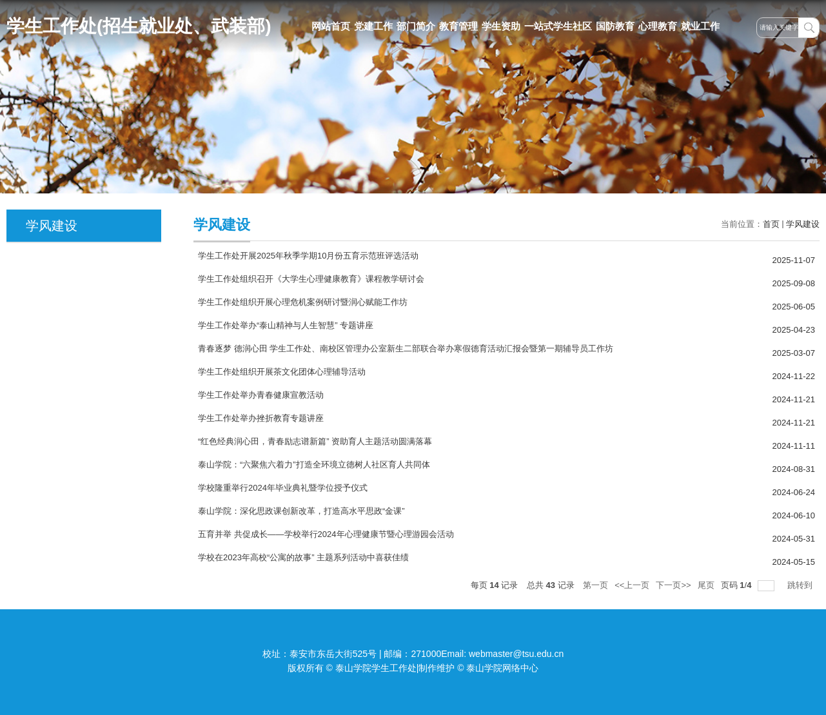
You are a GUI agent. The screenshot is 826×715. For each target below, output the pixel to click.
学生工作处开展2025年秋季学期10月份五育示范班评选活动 (308, 255)
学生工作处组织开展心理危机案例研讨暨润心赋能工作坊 (303, 302)
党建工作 (373, 26)
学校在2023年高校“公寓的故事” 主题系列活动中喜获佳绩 (303, 557)
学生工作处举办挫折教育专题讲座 (261, 418)
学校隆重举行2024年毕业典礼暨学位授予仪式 (283, 488)
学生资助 (501, 26)
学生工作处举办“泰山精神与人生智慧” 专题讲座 (285, 325)
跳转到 (801, 585)
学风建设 (803, 224)
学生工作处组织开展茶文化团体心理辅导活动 (282, 372)
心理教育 (657, 26)
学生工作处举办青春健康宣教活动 (261, 395)
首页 (771, 224)
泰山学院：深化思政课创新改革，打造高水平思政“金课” (301, 511)
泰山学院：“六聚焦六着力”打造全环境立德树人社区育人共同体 (314, 464)
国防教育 (615, 26)
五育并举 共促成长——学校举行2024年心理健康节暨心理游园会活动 (326, 534)
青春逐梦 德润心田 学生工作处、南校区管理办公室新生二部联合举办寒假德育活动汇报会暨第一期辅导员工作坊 (405, 348)
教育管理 (458, 26)
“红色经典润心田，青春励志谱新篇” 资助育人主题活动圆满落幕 (315, 441)
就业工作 (700, 26)
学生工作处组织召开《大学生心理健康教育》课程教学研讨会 (311, 279)
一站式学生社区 (558, 26)
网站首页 (330, 26)
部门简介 (416, 26)
